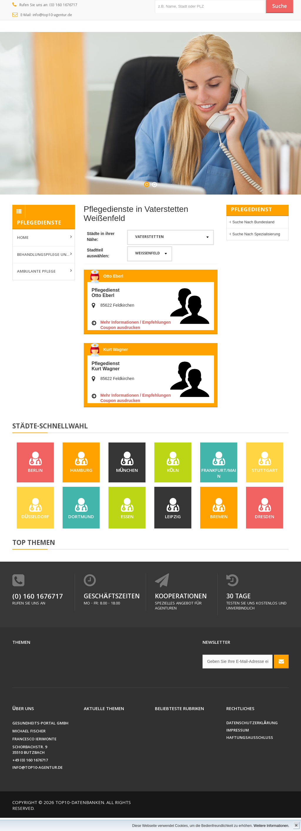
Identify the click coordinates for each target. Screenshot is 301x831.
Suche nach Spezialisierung (256, 234)
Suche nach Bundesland (254, 222)
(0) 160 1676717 (37, 610)
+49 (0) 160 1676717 (30, 773)
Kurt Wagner (115, 349)
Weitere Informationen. (271, 826)
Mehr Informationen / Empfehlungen (136, 322)
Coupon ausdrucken (120, 327)
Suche (278, 6)
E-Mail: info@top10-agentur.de (42, 15)
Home (23, 238)
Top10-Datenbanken (79, 816)
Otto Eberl (113, 276)
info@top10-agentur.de (37, 781)
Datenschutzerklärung (252, 736)
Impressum (237, 744)
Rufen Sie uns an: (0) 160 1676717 (44, 5)
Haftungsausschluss (249, 751)
